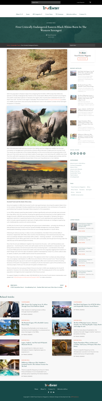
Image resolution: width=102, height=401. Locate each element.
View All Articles (82, 58)
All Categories (37, 14)
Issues (28, 14)
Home (8, 45)
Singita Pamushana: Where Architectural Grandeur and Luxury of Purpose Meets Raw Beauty (87, 344)
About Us (19, 14)
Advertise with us (71, 14)
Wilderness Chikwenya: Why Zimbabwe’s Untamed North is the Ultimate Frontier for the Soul (35, 364)
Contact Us (82, 14)
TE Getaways (59, 14)
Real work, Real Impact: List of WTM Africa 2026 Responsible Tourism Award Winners (87, 305)
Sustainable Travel (51, 22)
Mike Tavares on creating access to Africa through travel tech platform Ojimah (34, 305)
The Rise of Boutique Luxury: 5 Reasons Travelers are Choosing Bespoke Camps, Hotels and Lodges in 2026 (88, 324)
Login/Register (80, 2)
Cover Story (49, 14)
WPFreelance (75, 397)
